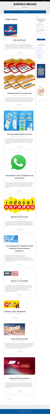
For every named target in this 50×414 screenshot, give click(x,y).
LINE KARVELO (41, 27)
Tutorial (21, 215)
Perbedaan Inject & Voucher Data (19, 93)
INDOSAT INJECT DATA (20, 217)
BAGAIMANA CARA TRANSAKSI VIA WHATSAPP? (40, 55)
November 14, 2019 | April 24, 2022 (18, 136)
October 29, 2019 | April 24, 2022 (14, 313)
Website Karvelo (39, 31)
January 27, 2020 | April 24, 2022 (18, 42)
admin (25, 42)
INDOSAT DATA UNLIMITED (15, 312)
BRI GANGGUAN (19, 40)
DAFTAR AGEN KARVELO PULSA (19, 134)
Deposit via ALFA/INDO (19, 281)
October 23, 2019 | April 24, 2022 (18, 380)
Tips (18, 215)
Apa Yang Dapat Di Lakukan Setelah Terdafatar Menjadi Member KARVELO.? (19, 248)
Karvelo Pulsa (44, 0)
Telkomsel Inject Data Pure (19, 378)
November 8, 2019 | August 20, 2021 (18, 180)
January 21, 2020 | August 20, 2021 (18, 95)
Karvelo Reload (25, 4)
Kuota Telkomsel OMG (19, 339)
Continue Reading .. (19, 52)
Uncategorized (20, 38)
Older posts (8, 399)
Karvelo (20, 132)
